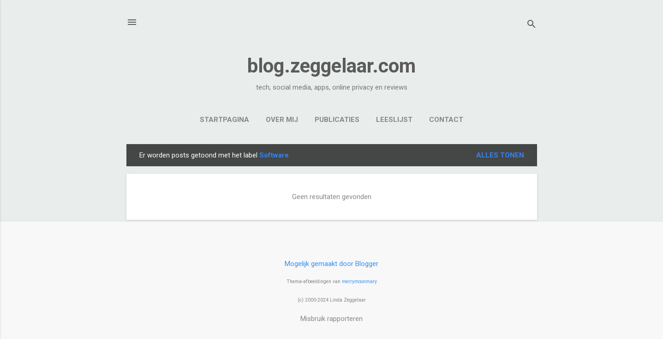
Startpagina (224, 119)
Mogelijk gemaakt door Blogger (331, 264)
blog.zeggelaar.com (331, 65)
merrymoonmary (359, 281)
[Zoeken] (531, 25)
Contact (446, 119)
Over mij (282, 119)
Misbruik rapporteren (331, 319)
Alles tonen (500, 155)
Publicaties (337, 119)
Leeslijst (394, 119)
